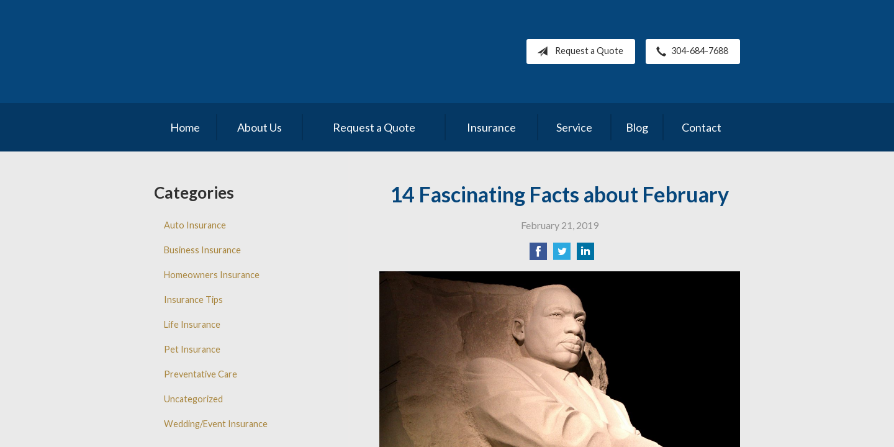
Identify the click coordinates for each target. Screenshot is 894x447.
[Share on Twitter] (562, 255)
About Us (259, 127)
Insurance (491, 127)
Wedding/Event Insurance (216, 423)
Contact (701, 127)
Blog (637, 127)
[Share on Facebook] (538, 255)
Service (574, 127)
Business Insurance (202, 250)
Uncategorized (193, 399)
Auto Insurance (195, 225)
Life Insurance (192, 324)
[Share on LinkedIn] (585, 255)
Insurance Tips (193, 299)
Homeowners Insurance (212, 274)
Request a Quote (577, 51)
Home (185, 127)
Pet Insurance (192, 349)
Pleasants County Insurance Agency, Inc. (261, 51)
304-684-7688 (689, 51)
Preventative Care (200, 374)
